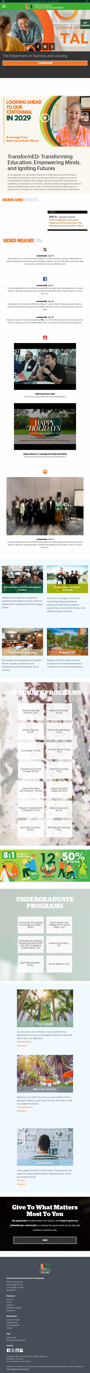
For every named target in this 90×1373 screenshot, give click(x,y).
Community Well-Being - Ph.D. (59, 731)
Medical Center (12, 1323)
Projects (21, 1184)
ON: (22, 240)
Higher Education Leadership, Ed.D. (59, 789)
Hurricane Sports (13, 1325)
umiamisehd (41, 256)
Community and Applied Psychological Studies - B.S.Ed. (31, 925)
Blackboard (10, 1310)
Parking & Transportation (16, 1340)
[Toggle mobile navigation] (4, 6)
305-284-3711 (11, 1290)
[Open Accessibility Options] (3, 1)
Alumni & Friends (13, 1320)
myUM (9, 1302)
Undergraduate (25, 1042)
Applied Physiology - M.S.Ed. (59, 711)
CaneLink (10, 1305)
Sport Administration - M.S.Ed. (30, 828)
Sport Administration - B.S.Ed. (30, 964)
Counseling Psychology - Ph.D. (59, 750)
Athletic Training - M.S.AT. (30, 731)
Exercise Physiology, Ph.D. (59, 770)
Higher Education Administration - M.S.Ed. (30, 789)
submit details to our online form (17, 1369)
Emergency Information (14, 1359)
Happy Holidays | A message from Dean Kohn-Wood (45, 454)
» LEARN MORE (45, 63)
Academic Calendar (14, 1308)
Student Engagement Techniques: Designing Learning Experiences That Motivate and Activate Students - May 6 (66, 223)
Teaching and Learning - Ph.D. (59, 828)
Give (45, 1240)
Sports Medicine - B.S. (59, 964)
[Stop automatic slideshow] (45, 46)
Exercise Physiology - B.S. (59, 944)
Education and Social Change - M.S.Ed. (30, 770)
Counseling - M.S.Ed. (30, 751)
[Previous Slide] (38, 46)
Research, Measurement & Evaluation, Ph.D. (30, 809)
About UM (10, 1300)
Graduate (22, 1046)
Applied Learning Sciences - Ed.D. (30, 711)
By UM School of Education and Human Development (45, 397)
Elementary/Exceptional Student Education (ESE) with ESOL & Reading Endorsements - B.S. (31, 944)
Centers (21, 1180)
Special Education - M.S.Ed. (59, 809)
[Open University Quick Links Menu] (87, 1)
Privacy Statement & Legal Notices (18, 1361)
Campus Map (11, 1338)
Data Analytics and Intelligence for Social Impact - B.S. (59, 925)
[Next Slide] (52, 46)
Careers (9, 1328)
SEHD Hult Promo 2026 (45, 394)
